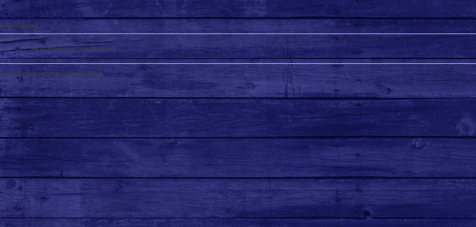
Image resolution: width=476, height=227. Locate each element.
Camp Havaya (41, 14)
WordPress (118, 74)
